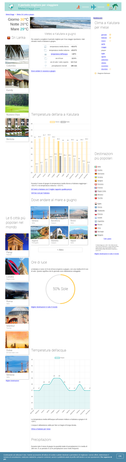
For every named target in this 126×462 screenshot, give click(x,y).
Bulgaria (100, 235)
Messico (100, 194)
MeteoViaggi (10, 14)
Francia (8, 255)
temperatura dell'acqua (59, 54)
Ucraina (100, 177)
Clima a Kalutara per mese (41, 429)
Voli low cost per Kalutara (40, 193)
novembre (104, 66)
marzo (103, 41)
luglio (103, 53)
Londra (10, 276)
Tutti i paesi (107, 239)
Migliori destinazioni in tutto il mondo (44, 307)
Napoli (73, 241)
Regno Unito (10, 279)
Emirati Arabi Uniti (12, 353)
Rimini (73, 221)
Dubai (9, 350)
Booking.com (97, 18)
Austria (100, 170)
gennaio (104, 35)
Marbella (54, 241)
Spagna (100, 180)
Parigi (9, 252)
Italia (8, 304)
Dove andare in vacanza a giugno (43, 71)
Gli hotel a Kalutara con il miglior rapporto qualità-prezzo (51, 189)
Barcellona (55, 221)
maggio (103, 47)
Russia (100, 224)
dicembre (104, 69)
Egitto (99, 203)
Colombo (11, 65)
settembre (104, 60)
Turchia (8, 328)
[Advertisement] (60, 90)
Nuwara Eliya (13, 114)
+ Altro (60, 250)
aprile (103, 44)
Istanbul (10, 325)
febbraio (104, 38)
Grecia (100, 207)
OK (120, 456)
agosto (103, 57)
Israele (100, 217)
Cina (99, 228)
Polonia (100, 214)
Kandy (9, 90)
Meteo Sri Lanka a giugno (25, 14)
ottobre (103, 63)
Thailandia (101, 210)
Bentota (10, 139)
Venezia (35, 221)
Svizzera (100, 184)
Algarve (35, 241)
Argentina (101, 221)
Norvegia (101, 231)
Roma (9, 301)
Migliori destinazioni (12, 381)
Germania (101, 173)
